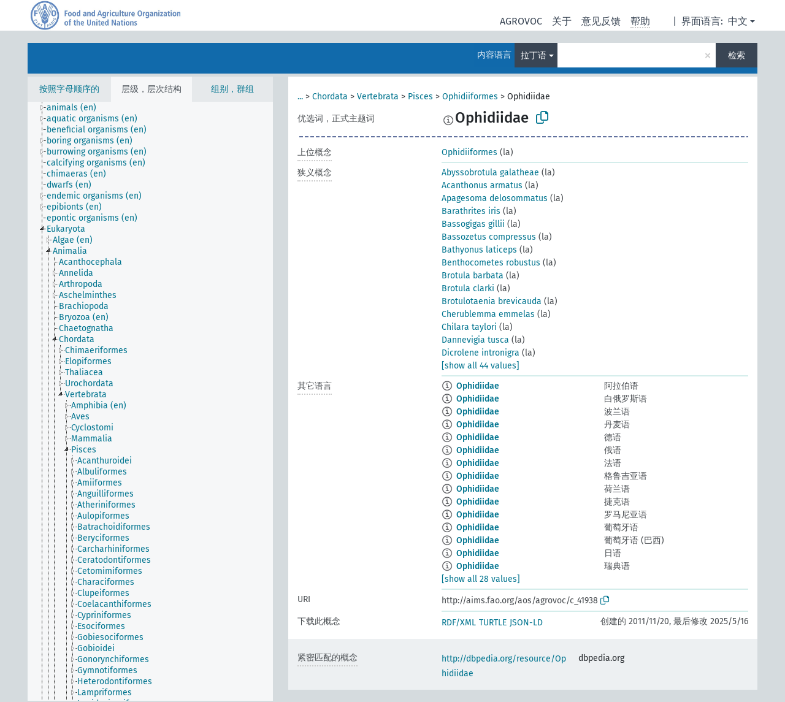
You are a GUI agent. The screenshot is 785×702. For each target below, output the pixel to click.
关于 (562, 21)
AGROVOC (521, 21)
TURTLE (493, 622)
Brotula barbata (473, 275)
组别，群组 (232, 89)
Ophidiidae (477, 386)
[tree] (150, 401)
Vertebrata (378, 96)
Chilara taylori (469, 327)
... (300, 96)
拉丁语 (533, 55)
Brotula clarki (468, 288)
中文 (738, 21)
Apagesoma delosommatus (495, 198)
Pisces (420, 96)
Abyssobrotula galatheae (490, 172)
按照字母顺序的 (69, 89)
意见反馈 (601, 21)
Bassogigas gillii (473, 224)
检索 (736, 55)
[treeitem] (76, 107)
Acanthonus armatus (482, 185)
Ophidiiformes (470, 96)
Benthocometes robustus (491, 263)
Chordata (330, 96)
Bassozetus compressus (489, 237)
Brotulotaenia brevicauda (492, 301)
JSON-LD (526, 622)
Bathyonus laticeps (479, 250)
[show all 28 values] (481, 579)
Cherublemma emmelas (488, 314)
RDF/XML (459, 622)
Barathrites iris (471, 211)
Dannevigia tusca (475, 340)
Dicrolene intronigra (480, 353)
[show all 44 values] (480, 366)
